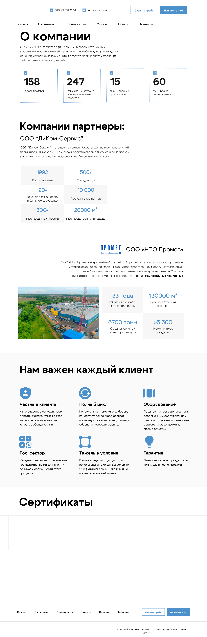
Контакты (146, 24)
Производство (76, 24)
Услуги (102, 24)
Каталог (23, 24)
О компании (46, 24)
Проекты (123, 24)
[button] (173, 10)
